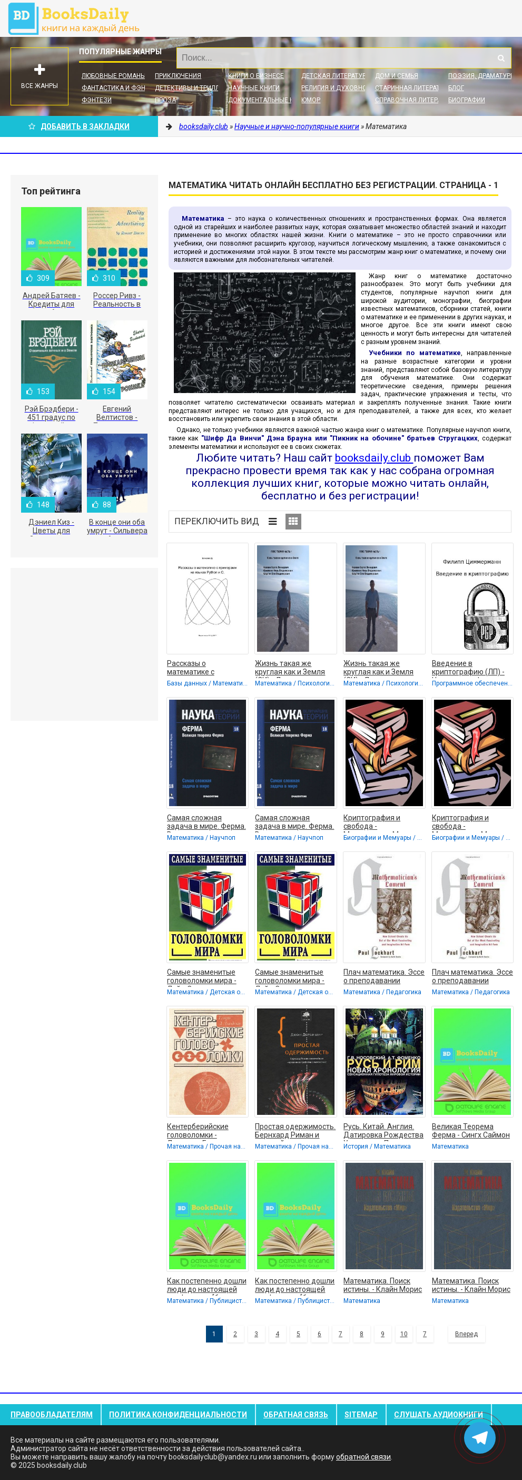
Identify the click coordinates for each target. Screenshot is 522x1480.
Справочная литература (415, 100)
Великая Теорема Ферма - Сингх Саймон (471, 1130)
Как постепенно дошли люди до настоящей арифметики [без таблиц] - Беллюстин (207, 1286)
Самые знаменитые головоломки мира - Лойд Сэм (202, 977)
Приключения (178, 76)
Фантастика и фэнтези (121, 88)
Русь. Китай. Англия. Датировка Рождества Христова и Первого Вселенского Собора (383, 1131)
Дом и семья (396, 76)
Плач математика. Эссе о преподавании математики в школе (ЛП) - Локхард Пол (384, 977)
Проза (165, 100)
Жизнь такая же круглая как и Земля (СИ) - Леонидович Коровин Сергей (290, 668)
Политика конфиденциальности (178, 1414)
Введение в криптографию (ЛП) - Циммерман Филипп (468, 668)
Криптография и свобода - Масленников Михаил (381, 822)
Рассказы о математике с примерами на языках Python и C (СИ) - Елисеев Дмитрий (205, 668)
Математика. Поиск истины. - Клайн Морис (382, 1285)
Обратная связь (295, 1414)
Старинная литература (413, 88)
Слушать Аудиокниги (438, 1414)
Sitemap (361, 1414)
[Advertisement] (84, 644)
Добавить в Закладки (79, 126)
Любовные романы (114, 76)
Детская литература (335, 76)
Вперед (466, 1334)
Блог (456, 88)
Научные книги (254, 88)
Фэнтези (97, 100)
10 (404, 1334)
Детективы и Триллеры (193, 88)
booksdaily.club (79, 18)
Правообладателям (52, 1414)
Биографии (466, 100)
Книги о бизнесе (256, 76)
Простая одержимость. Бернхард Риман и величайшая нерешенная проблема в (295, 1131)
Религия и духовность (340, 88)
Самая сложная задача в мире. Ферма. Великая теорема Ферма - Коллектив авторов (206, 822)
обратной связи (363, 1457)
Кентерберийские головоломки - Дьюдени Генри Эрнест (198, 1131)
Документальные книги (269, 100)
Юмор (310, 100)
